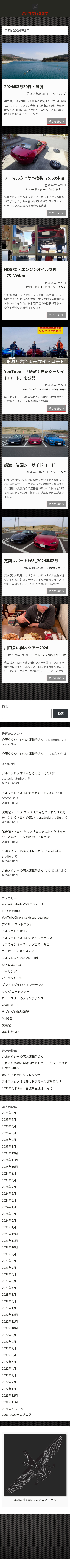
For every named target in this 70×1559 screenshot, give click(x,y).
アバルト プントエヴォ (17, 924)
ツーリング (59, 93)
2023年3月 (9, 1294)
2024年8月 (9, 1180)
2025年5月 (9, 1119)
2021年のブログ (13, 1409)
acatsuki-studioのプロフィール (23, 904)
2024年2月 (9, 1220)
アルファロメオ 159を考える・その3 (26, 773)
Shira (42, 837)
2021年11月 (10, 1402)
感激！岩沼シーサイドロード (29, 465)
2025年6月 (9, 1113)
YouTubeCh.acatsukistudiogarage (45, 389)
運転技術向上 (11, 1032)
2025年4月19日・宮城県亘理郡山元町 (27, 1088)
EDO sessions (11, 910)
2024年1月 (9, 1227)
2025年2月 (9, 1139)
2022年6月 (9, 1355)
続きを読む (56, 121)
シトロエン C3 (11, 964)
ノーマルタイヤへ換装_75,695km (34, 178)
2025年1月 (9, 1146)
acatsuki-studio (50, 817)
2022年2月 (9, 1382)
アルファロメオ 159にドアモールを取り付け (31, 1081)
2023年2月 (9, 1301)
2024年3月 (9, 1214)
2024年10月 (10, 1166)
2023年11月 (10, 1240)
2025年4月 (9, 1126)
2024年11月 (10, 1160)
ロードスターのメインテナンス (47, 189)
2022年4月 (9, 1368)
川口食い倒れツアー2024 (26, 647)
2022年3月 (9, 1375)
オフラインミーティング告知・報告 (25, 944)
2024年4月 (9, 1207)
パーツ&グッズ (12, 978)
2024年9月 (9, 1173)
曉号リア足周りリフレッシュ (21, 1074)
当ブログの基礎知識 (15, 1011)
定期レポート (58, 568)
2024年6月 (9, 1193)
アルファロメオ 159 (15, 931)
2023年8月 (9, 1260)
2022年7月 (9, 1348)
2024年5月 (9, 1200)
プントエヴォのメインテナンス (23, 984)
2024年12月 (10, 1153)
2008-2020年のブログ (16, 1414)
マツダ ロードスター (15, 991)
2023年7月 (9, 1267)
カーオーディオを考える (18, 951)
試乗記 (6, 1025)
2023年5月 (9, 1281)
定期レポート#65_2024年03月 (31, 560)
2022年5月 (9, 1361)
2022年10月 (10, 1328)
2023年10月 (10, 1247)
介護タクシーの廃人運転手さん (23, 739)
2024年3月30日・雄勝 (23, 86)
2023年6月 (9, 1274)
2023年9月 (9, 1254)
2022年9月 (9, 1335)
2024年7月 (9, 1187)
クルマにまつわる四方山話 (50, 655)
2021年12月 (10, 1395)
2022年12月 (10, 1314)
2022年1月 (9, 1388)
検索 (5, 706)
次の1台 (7, 1018)
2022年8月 (9, 1341)
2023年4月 (9, 1287)
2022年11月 (10, 1321)
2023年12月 (10, 1234)
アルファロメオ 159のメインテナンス (27, 937)
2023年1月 (9, 1308)
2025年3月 (9, 1133)
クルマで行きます (35, 13)
